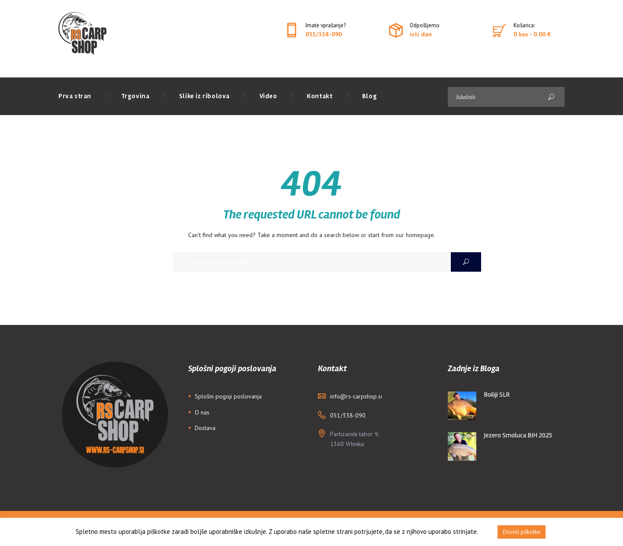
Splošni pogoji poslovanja (228, 396)
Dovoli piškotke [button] (521, 532)
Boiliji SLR (497, 394)
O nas (202, 412)
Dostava (205, 428)
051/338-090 (323, 34)
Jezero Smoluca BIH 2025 (518, 435)
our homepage (414, 235)
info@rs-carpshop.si (356, 396)
